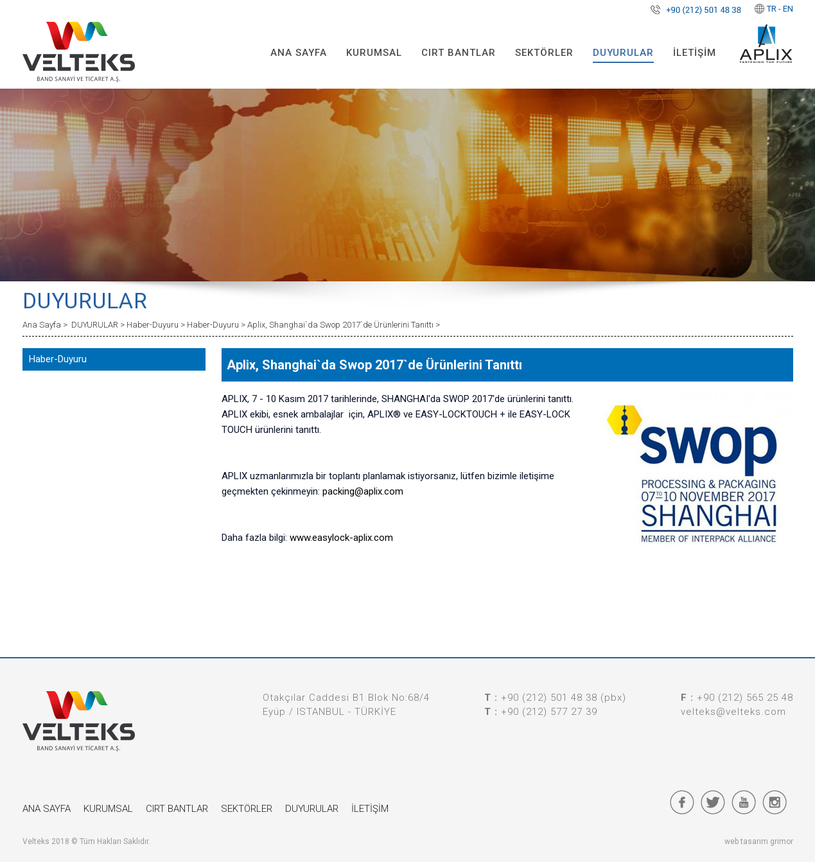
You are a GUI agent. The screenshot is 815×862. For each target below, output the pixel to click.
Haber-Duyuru (58, 359)
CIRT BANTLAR (458, 52)
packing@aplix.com (362, 491)
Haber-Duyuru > (157, 325)
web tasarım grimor (758, 841)
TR (771, 8)
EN (788, 8)
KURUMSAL (374, 52)
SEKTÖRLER (544, 52)
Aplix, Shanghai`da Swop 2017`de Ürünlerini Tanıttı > (343, 325)
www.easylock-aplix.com (341, 537)
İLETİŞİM (694, 52)
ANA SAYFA (298, 52)
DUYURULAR (623, 52)
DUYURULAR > (99, 325)
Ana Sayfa (42, 325)
